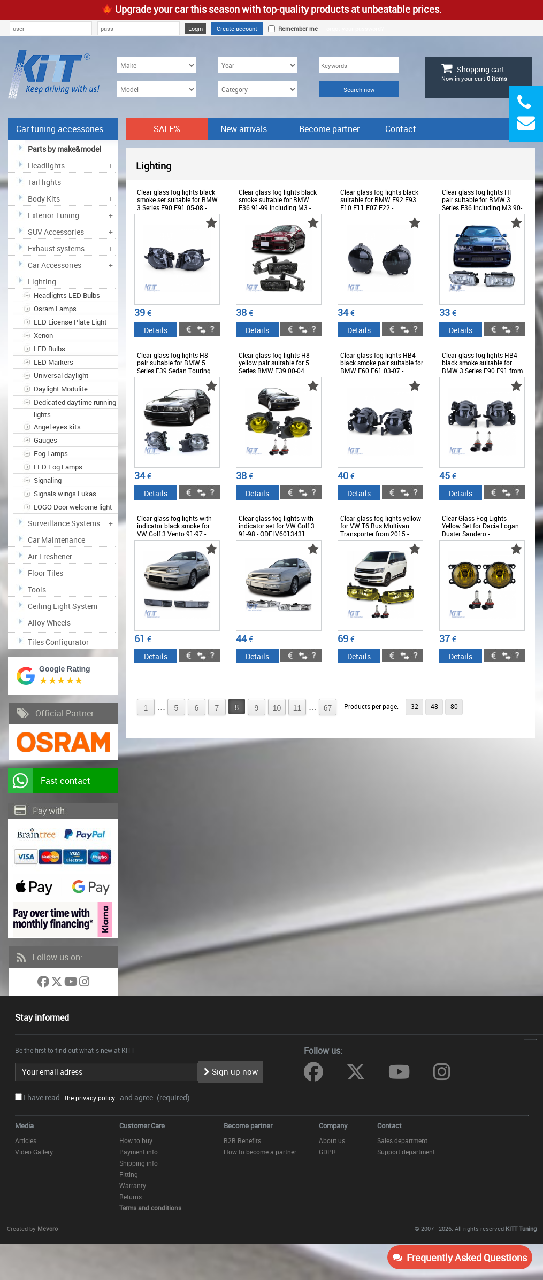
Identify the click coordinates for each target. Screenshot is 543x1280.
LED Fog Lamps (58, 467)
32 (414, 706)
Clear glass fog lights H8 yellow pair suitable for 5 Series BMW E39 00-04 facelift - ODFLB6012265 (274, 366)
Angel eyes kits (57, 426)
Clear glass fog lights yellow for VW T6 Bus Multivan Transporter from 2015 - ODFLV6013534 (380, 529)
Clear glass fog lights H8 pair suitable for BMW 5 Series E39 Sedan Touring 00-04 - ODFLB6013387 (174, 366)
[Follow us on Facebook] (44, 984)
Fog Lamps (51, 453)
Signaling (48, 480)
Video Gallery (34, 1151)
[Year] (257, 65)
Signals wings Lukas (65, 493)
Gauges (45, 440)
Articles (25, 1140)
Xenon (43, 335)
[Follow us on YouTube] (71, 984)
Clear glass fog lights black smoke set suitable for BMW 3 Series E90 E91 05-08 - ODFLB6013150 (177, 203)
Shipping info (138, 1163)
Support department (406, 1151)
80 (454, 706)
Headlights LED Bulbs (67, 295)
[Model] (156, 89)
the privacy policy (88, 1097)
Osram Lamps (55, 308)
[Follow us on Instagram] (84, 984)
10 (277, 708)
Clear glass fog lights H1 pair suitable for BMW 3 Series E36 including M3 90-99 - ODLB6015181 (482, 203)
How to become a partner (260, 1151)
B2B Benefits (242, 1140)
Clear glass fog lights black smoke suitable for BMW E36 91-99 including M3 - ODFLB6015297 (278, 203)
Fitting (128, 1174)
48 (434, 706)
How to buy (135, 1140)
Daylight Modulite (61, 389)
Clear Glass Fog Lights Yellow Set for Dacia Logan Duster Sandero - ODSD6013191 (480, 529)
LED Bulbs (49, 348)
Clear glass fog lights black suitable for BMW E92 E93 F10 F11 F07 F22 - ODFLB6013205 (379, 203)
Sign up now (231, 1071)
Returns (130, 1196)
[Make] (156, 65)
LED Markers (53, 362)
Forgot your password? (353, 29)
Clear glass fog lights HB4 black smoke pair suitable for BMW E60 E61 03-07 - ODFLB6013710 (381, 366)
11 (297, 708)
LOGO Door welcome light (73, 507)
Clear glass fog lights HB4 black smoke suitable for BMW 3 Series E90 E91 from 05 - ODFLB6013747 (482, 366)
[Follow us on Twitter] (57, 984)
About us (332, 1140)
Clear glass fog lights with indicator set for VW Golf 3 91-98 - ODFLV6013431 (277, 526)
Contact (400, 129)
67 (328, 708)
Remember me (296, 29)
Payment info (138, 1151)
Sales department (402, 1140)
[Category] (257, 89)
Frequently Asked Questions (460, 1257)
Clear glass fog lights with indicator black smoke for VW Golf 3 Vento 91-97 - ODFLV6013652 (174, 529)
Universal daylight (61, 375)
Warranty (132, 1185)
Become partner (329, 129)
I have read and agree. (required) (107, 1097)
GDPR (327, 1151)
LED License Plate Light (70, 322)
